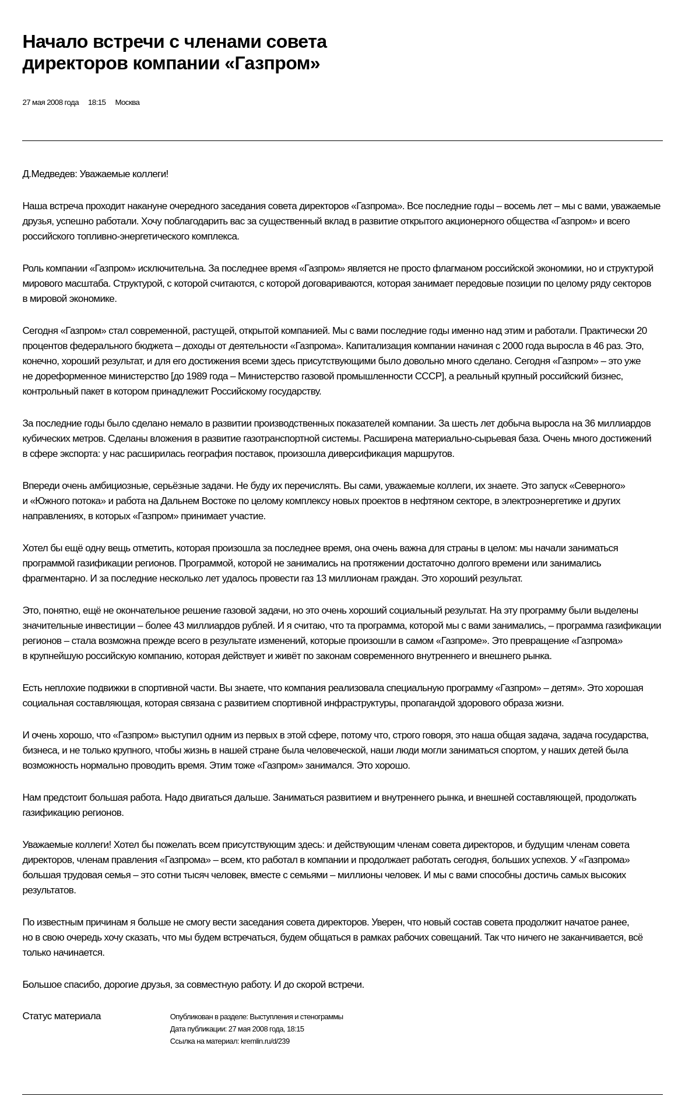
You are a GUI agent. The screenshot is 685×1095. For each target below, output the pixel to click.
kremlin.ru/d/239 (265, 1041)
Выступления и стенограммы (296, 1016)
